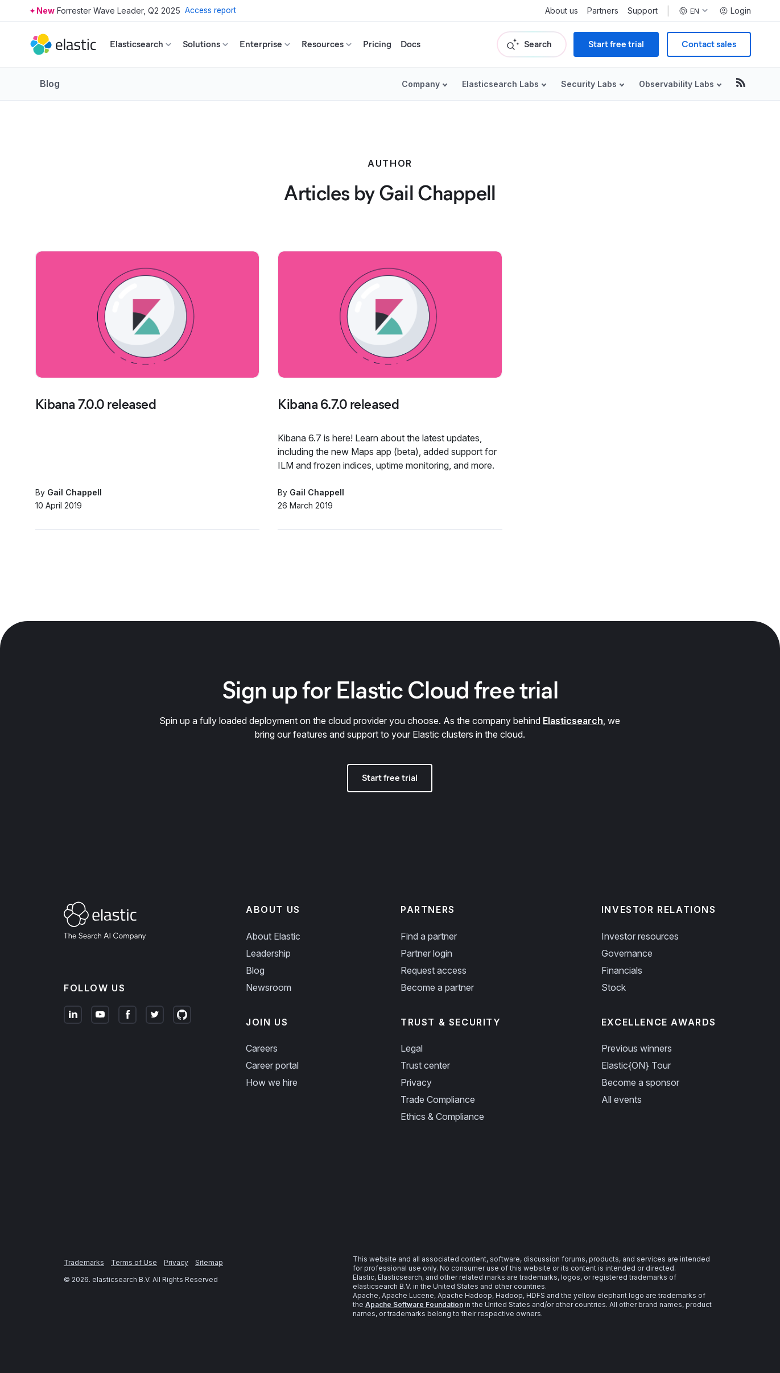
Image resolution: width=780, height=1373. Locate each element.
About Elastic (273, 936)
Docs (410, 44)
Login (735, 10)
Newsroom (268, 987)
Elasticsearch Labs (500, 84)
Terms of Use (134, 1262)
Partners (602, 11)
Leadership (268, 953)
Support (643, 11)
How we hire (272, 1082)
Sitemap (209, 1262)
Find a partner (429, 936)
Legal (412, 1048)
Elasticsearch (573, 720)
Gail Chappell (74, 492)
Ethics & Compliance (442, 1116)
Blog (50, 83)
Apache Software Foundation (414, 1304)
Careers (262, 1048)
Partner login (426, 953)
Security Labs (589, 84)
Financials (621, 970)
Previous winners (636, 1048)
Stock (613, 987)
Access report (211, 10)
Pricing (377, 44)
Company (421, 84)
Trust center (425, 1065)
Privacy (416, 1082)
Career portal (272, 1065)
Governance (627, 953)
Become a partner (437, 987)
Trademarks (84, 1262)
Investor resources (640, 936)
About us (561, 11)
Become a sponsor (640, 1082)
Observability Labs (676, 84)
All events (621, 1099)
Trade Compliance (438, 1099)
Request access (434, 970)
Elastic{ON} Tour (636, 1065)
